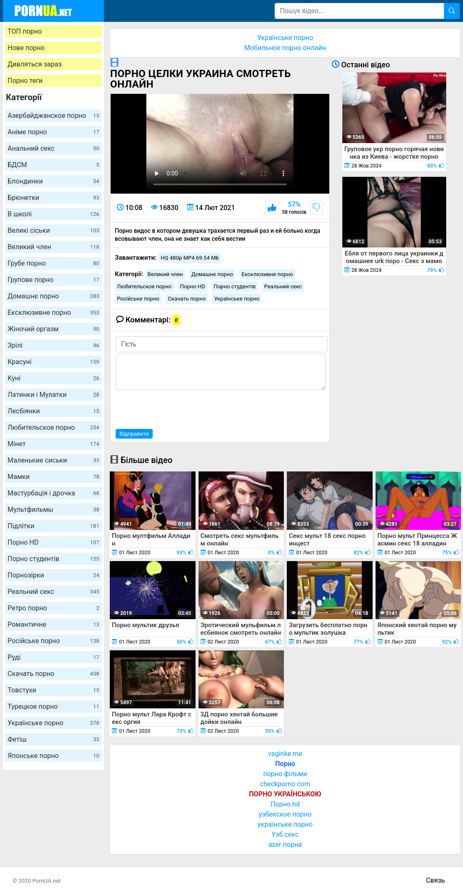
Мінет (53, 444)
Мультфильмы (53, 510)
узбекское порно (285, 814)
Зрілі (53, 345)
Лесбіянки (53, 411)
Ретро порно (53, 608)
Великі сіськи (53, 230)
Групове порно (53, 280)
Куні (53, 378)
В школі (53, 214)
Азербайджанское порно (53, 116)
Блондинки (53, 181)
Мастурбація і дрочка (53, 493)
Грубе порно (53, 263)
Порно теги (25, 81)
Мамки (53, 477)
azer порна (285, 845)
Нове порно (26, 48)
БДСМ (53, 165)
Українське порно (53, 723)
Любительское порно (53, 427)
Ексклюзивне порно (53, 313)
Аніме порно (53, 132)
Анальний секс (53, 148)
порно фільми (285, 774)
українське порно (285, 824)
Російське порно (53, 641)
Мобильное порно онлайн (285, 48)
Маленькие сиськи (53, 460)
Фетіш (53, 739)
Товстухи (53, 690)
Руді (53, 657)
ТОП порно (25, 31)
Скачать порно (53, 674)
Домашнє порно (53, 296)
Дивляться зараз (35, 64)
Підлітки (53, 526)
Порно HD (53, 542)
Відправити (134, 434)
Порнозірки (53, 575)
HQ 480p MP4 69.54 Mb (190, 258)
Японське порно (53, 756)
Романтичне (53, 624)
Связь (435, 880)
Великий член (53, 247)
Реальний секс (53, 592)
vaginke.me (285, 754)
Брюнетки (53, 198)
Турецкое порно (53, 706)
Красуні (53, 362)
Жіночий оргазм (53, 329)
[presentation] (179, 408)
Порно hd (285, 804)
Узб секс (285, 834)
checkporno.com (285, 784)
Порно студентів (53, 559)
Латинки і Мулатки (53, 395)
